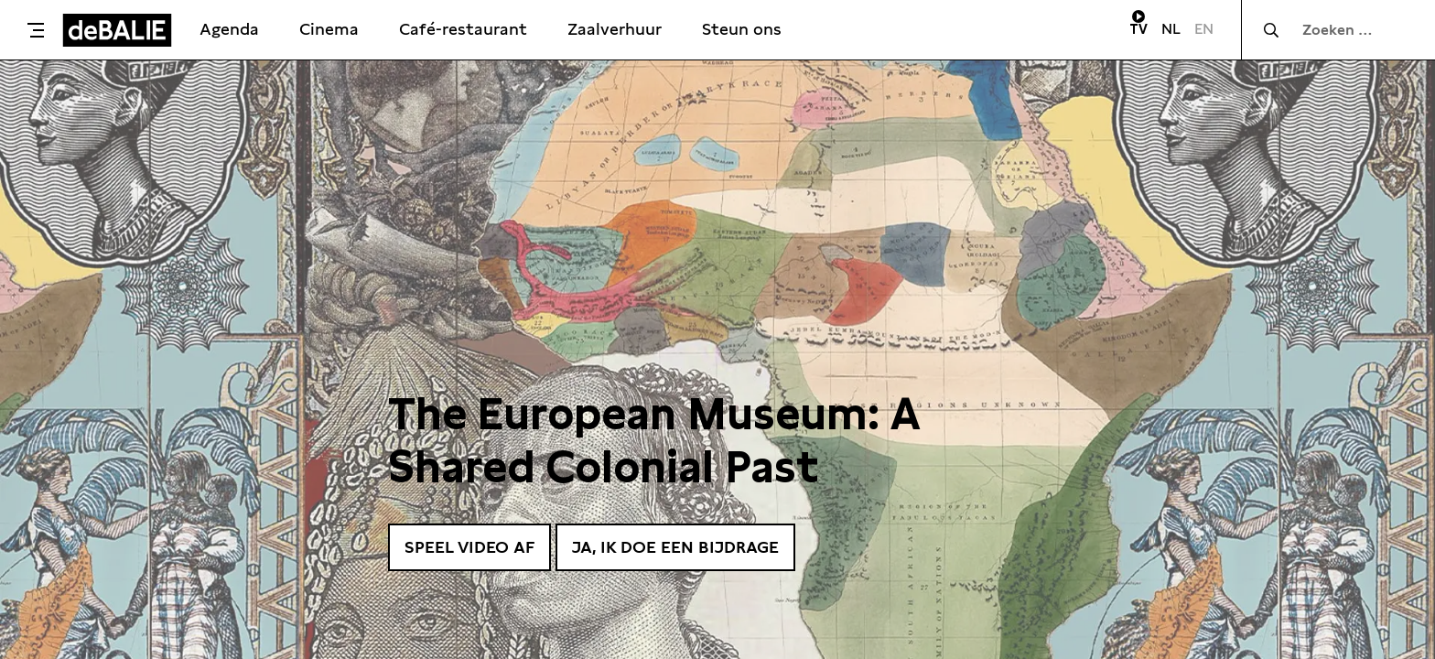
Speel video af (469, 546)
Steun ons (742, 28)
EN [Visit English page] (1204, 29)
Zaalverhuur (614, 28)
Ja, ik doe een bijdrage (675, 546)
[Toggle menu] (35, 30)
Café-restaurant (463, 28)
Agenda (229, 28)
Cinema (329, 28)
